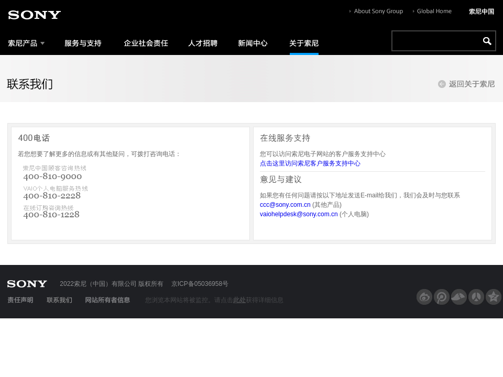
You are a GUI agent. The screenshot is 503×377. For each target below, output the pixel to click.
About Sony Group (376, 11)
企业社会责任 (144, 42)
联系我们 (59, 300)
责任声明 (20, 300)
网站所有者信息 (107, 300)
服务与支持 (83, 42)
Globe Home (432, 11)
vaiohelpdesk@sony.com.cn (299, 214)
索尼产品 (27, 42)
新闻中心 (252, 42)
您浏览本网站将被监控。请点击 (189, 300)
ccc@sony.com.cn (285, 204)
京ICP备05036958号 (199, 283)
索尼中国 (481, 11)
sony (34, 15)
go (485, 40)
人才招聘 (202, 42)
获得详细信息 (264, 300)
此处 (239, 300)
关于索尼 (300, 42)
